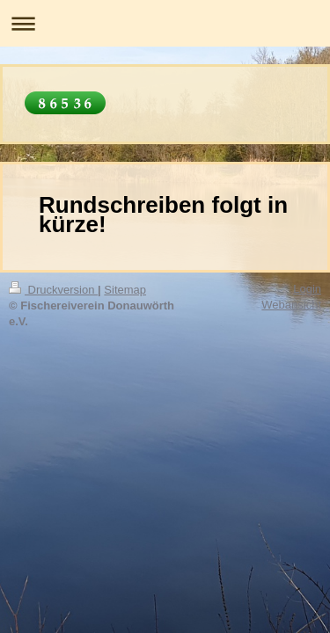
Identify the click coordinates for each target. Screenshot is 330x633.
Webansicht (291, 304)
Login (307, 288)
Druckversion (53, 289)
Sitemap (125, 289)
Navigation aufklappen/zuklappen (165, 23)
